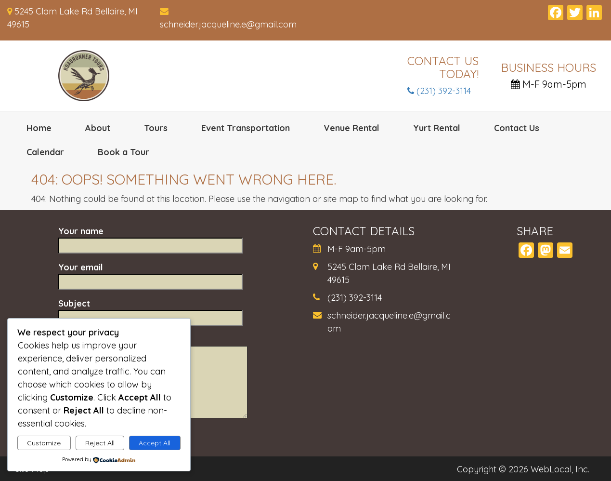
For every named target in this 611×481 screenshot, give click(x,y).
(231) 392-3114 (439, 90)
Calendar (45, 152)
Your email (150, 274)
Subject (150, 310)
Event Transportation (245, 128)
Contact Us (516, 128)
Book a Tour (123, 152)
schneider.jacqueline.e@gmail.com (228, 24)
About (97, 128)
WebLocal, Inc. (560, 469)
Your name (150, 238)
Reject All (100, 443)
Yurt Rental (436, 128)
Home (39, 128)
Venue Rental (351, 128)
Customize (44, 443)
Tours (156, 128)
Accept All (154, 443)
